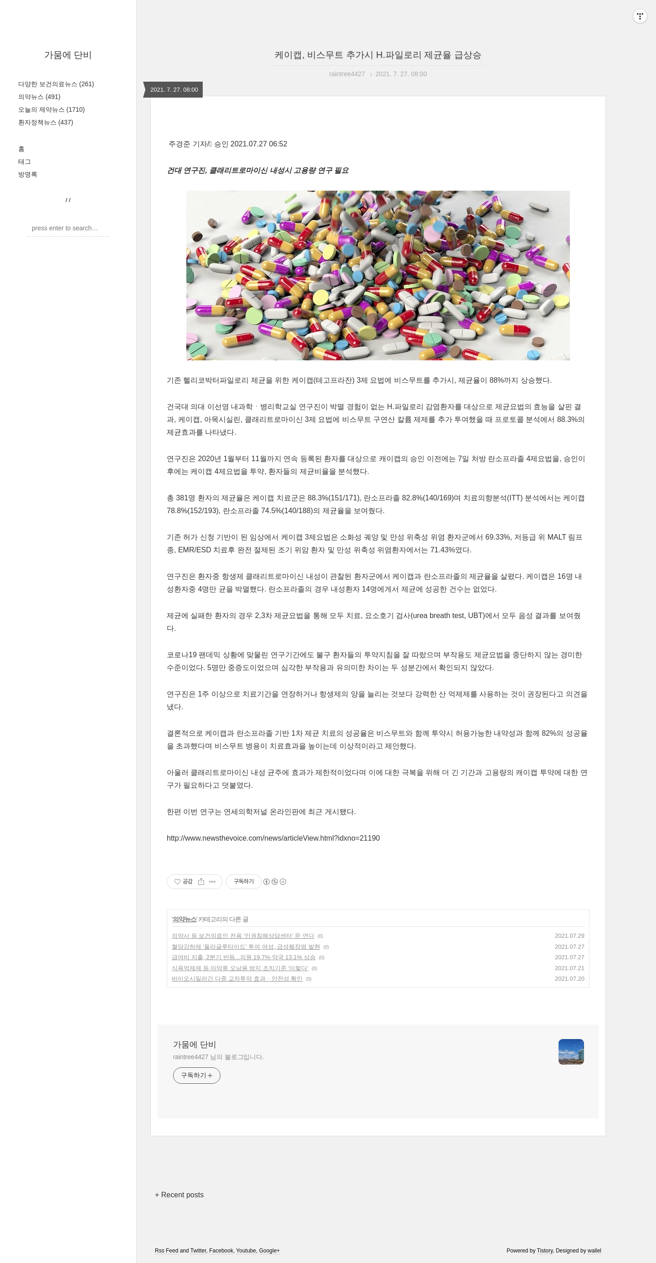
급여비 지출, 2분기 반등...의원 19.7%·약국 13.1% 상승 (244, 957)
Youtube (246, 1250)
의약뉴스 (39, 96)
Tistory (545, 1250)
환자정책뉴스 (45, 122)
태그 (24, 161)
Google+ (269, 1250)
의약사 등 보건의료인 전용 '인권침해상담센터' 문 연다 (243, 935)
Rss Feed (166, 1250)
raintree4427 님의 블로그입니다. (218, 1056)
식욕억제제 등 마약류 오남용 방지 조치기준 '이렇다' (240, 968)
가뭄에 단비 (68, 55)
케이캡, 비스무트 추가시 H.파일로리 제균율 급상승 (378, 55)
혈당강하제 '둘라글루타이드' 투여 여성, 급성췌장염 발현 (246, 946)
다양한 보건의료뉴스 (56, 84)
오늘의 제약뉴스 (51, 109)
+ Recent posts (179, 1195)
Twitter (198, 1250)
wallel (594, 1250)
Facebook (221, 1250)
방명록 (27, 174)
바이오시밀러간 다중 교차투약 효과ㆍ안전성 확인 (237, 978)
